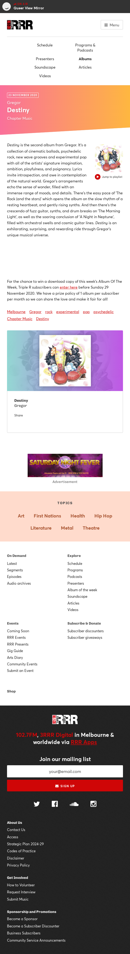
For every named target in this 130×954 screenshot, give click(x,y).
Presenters (45, 58)
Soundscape (45, 67)
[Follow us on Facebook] (55, 804)
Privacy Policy (18, 865)
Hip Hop (103, 516)
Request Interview (21, 892)
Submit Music (18, 899)
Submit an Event (20, 670)
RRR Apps (84, 742)
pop (86, 311)
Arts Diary (15, 657)
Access (12, 837)
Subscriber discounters (85, 631)
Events (13, 623)
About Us (14, 823)
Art (21, 516)
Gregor (35, 311)
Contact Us (16, 829)
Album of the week (82, 589)
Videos (45, 75)
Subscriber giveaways (84, 637)
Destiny (42, 318)
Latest (12, 563)
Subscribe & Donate (84, 623)
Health (78, 516)
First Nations (47, 516)
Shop (11, 691)
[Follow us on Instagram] (93, 804)
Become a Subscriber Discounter (33, 926)
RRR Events (16, 637)
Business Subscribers (24, 933)
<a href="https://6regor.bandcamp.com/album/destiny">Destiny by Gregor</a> (65, 257)
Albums (85, 58)
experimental (67, 311)
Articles (85, 67)
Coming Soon (18, 631)
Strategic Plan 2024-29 (25, 844)
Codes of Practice (21, 851)
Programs (75, 570)
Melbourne (16, 311)
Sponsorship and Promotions (31, 912)
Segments (15, 570)
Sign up (65, 786)
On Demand (16, 556)
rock (48, 311)
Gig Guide (15, 650)
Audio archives (19, 583)
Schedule (45, 44)
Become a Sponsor (22, 918)
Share (18, 415)
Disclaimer (15, 858)
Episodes (14, 576)
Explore (74, 556)
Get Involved (17, 878)
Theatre (91, 528)
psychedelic (103, 311)
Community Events (22, 664)
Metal (67, 528)
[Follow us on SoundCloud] (74, 804)
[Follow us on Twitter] (36, 804)
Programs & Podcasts (85, 47)
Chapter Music (19, 318)
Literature (41, 528)
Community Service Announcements (36, 940)
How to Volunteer (21, 885)
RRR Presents (18, 644)
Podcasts (74, 576)
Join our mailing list (65, 759)
